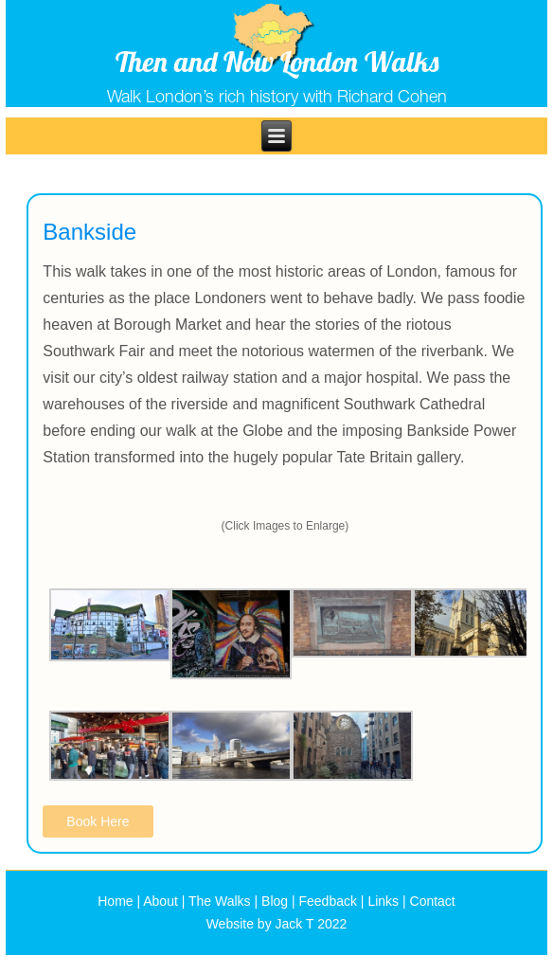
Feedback (328, 901)
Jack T (295, 923)
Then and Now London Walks (277, 62)
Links (383, 901)
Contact (432, 901)
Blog (274, 901)
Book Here (97, 821)
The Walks (219, 901)
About (160, 901)
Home (115, 901)
